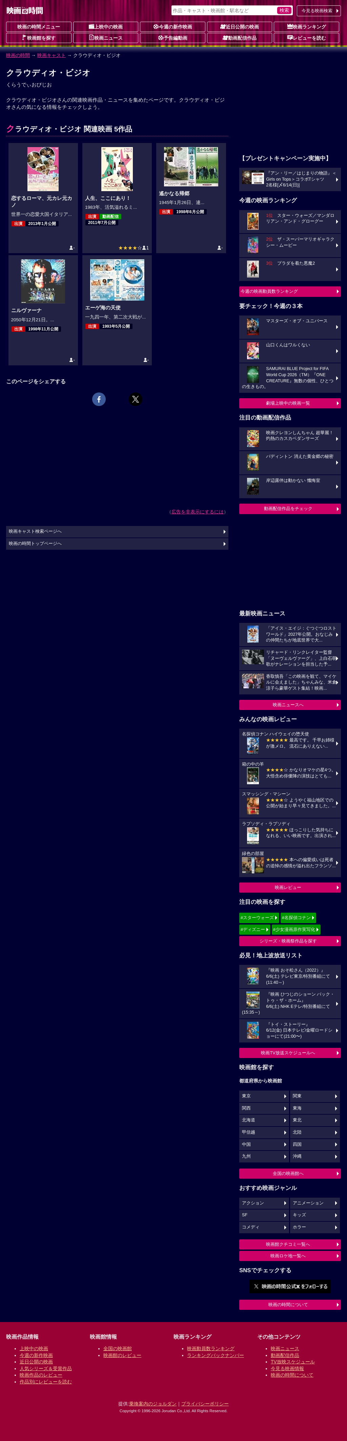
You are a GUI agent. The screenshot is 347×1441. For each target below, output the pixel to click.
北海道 (248, 1120)
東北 (297, 1120)
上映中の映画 (106, 26)
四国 (297, 1144)
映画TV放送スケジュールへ (288, 1052)
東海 (297, 1108)
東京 (246, 1096)
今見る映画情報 (287, 1368)
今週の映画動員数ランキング (269, 291)
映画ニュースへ (288, 704)
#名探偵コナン (296, 917)
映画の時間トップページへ (35, 543)
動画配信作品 (240, 38)
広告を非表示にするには (197, 511)
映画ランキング (306, 26)
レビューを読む (306, 38)
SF (244, 1215)
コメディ (251, 1227)
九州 (246, 1156)
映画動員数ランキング (210, 1348)
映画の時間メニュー (38, 26)
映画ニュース (106, 38)
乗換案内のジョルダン (153, 1403)
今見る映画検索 (317, 10)
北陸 (297, 1132)
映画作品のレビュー (41, 1375)
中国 (246, 1144)
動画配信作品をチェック (288, 508)
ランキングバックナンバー (215, 1355)
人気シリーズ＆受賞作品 (46, 1368)
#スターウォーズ (257, 917)
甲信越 (248, 1132)
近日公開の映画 (239, 26)
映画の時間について (288, 1304)
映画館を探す (39, 38)
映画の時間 (18, 55)
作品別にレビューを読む (46, 1381)
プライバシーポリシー (205, 1403)
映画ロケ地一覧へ (288, 1255)
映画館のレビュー (122, 1355)
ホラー (299, 1227)
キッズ (299, 1215)
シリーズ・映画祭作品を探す (288, 940)
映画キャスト (51, 55)
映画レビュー (288, 887)
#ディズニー (253, 929)
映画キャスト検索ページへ (35, 531)
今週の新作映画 (173, 26)
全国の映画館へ (288, 1173)
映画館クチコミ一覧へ (288, 1244)
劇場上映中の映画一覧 (288, 403)
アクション (253, 1203)
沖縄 (297, 1156)
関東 (297, 1096)
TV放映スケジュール (293, 1361)
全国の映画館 (117, 1348)
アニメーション (308, 1203)
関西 (246, 1108)
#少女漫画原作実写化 (294, 929)
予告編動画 (172, 38)
